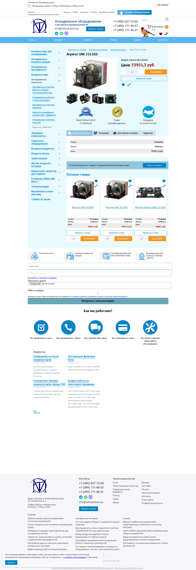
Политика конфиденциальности (67, 568)
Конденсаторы (39, 74)
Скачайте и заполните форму (42, 277)
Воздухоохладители (42, 148)
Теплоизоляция (40, 186)
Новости (31, 12)
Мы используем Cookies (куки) (129, 568)
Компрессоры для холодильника (41, 53)
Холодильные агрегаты (39, 81)
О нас (115, 482)
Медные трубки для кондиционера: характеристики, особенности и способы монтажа (142, 524)
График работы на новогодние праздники (81, 382)
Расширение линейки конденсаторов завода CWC (49, 382)
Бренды (67, 12)
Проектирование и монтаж (125, 486)
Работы (116, 495)
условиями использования (74, 557)
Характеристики (81, 133)
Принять (11, 562)
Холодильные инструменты (39, 68)
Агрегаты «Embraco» (42, 127)
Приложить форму (37, 280)
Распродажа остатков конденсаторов (43, 15)
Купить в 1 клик (143, 78)
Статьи (75, 12)
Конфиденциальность (152, 503)
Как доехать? (162, 4)
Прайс (114, 40)
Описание (103, 133)
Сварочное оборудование (39, 142)
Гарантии (148, 133)
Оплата (94, 12)
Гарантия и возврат (107, 12)
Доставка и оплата (128, 133)
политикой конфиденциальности (116, 296)
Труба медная (39, 158)
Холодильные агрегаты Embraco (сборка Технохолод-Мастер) (43, 90)
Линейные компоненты (38, 134)
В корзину (155, 72)
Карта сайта (147, 500)
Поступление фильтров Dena (81, 358)
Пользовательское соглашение (98, 568)
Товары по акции (40, 199)
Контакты (163, 40)
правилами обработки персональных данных (88, 296)
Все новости (36, 411)
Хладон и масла (40, 153)
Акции (137, 40)
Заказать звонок (95, 29)
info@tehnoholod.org (67, 28)
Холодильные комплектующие (40, 60)
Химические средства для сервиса (43, 172)
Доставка (84, 12)
